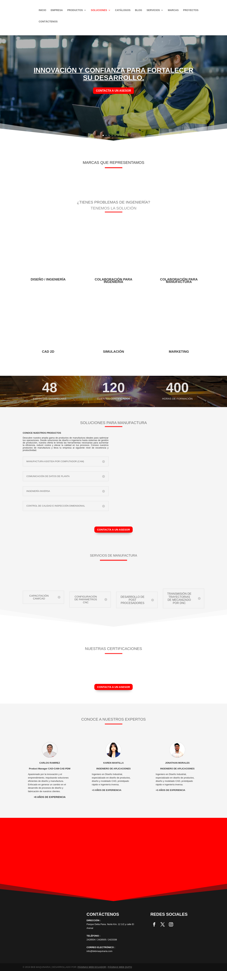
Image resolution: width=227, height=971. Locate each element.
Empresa (57, 10)
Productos (75, 10)
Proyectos (190, 10)
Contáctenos (48, 21)
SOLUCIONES (99, 10)
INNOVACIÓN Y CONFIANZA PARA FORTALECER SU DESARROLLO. (113, 73)
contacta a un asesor (113, 90)
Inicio (42, 10)
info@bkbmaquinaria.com (100, 951)
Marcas (173, 10)
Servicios (153, 10)
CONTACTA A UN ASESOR (113, 529)
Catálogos (122, 10)
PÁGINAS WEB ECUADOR (92, 967)
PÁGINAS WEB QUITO (120, 967)
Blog (138, 10)
